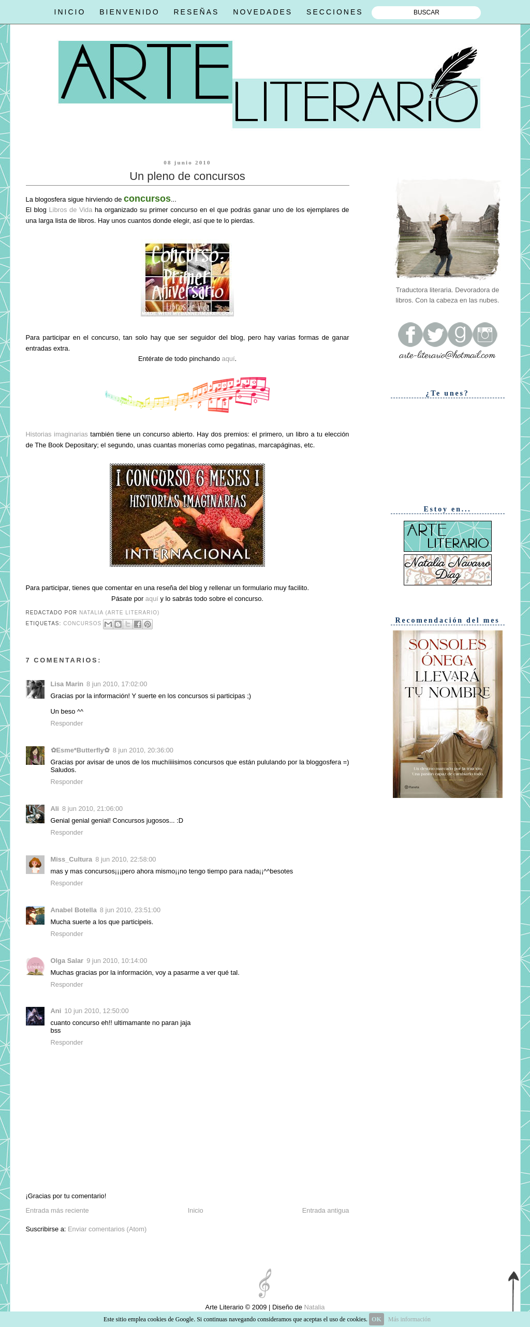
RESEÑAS (196, 12)
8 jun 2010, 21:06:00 (92, 808)
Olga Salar (67, 960)
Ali (55, 808)
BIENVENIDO (129, 12)
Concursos (82, 623)
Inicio (195, 1210)
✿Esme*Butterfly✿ (80, 750)
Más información (409, 1319)
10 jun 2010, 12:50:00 (96, 1011)
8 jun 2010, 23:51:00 (130, 910)
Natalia (313, 1307)
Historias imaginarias (57, 434)
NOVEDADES (262, 12)
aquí (228, 359)
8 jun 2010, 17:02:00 (116, 684)
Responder (67, 723)
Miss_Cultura (72, 859)
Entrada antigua (325, 1210)
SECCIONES (334, 12)
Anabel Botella (74, 910)
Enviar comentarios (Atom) (107, 1229)
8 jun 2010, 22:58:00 (125, 859)
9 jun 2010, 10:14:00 (116, 960)
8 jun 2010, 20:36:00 (143, 750)
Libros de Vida (70, 210)
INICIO (70, 12)
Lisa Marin (67, 684)
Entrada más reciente (57, 1210)
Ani (56, 1011)
